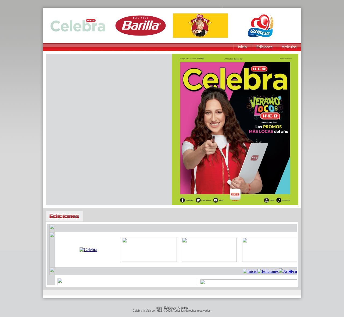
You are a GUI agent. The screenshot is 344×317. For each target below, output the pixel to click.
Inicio (159, 307)
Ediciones (170, 307)
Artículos (183, 307)
